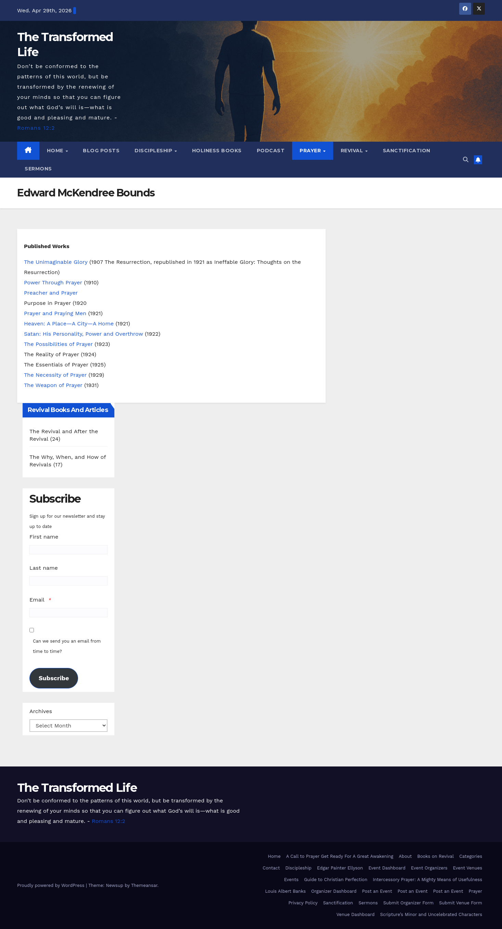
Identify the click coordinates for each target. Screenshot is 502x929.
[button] (465, 159)
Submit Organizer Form (408, 902)
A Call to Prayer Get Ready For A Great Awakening (339, 856)
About (405, 856)
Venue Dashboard (355, 914)
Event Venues (467, 867)
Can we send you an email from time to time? (67, 646)
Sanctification (406, 150)
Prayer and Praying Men (55, 313)
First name (43, 536)
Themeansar (144, 885)
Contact (271, 867)
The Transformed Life (77, 787)
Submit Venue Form (460, 902)
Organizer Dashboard (333, 891)
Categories (470, 856)
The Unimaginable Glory (55, 262)
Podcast (271, 150)
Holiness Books (217, 150)
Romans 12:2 (36, 128)
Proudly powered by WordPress (51, 885)
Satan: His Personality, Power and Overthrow (83, 334)
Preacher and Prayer (51, 292)
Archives (40, 711)
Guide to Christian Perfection (335, 879)
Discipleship (154, 150)
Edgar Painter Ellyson (340, 867)
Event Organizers (429, 867)
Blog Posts (101, 150)
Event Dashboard (386, 867)
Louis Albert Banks (285, 891)
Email (37, 599)
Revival (353, 150)
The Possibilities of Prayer (58, 344)
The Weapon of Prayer (53, 385)
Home (56, 150)
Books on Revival (435, 856)
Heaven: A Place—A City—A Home (69, 323)
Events (291, 879)
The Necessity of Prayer (55, 375)
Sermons (38, 169)
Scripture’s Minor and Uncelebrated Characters (431, 914)
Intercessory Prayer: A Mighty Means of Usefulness (427, 879)
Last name (43, 568)
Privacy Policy (302, 902)
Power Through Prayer (53, 282)
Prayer (311, 150)
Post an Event (377, 891)
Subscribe (54, 678)
